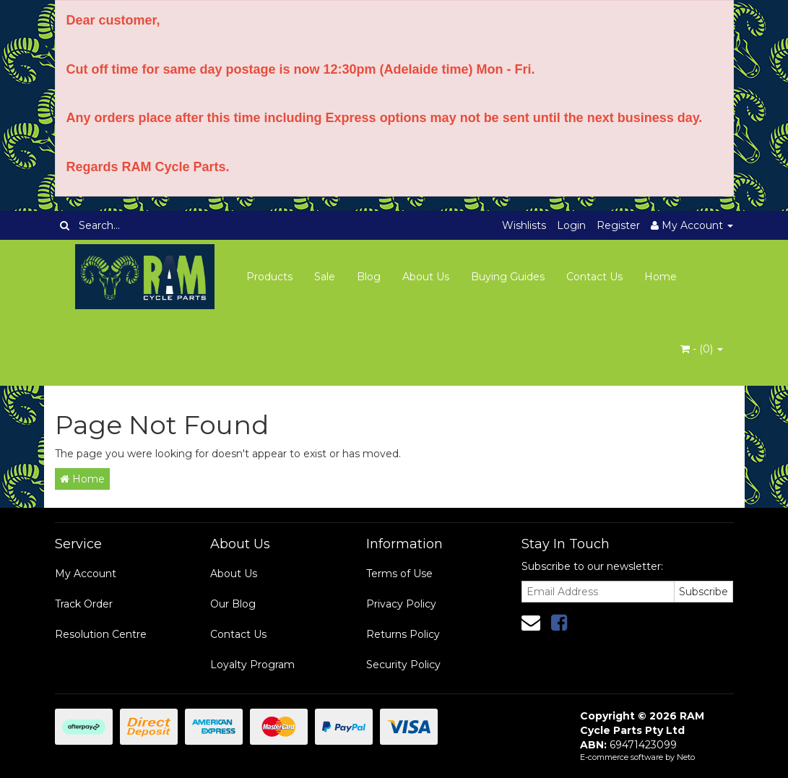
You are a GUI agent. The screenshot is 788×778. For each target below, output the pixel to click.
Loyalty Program (252, 664)
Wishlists (524, 225)
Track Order (84, 603)
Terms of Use (399, 573)
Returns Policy (403, 634)
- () (701, 348)
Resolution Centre (101, 634)
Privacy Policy (401, 603)
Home (660, 276)
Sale (324, 276)
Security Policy (403, 664)
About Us (425, 276)
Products (269, 276)
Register (618, 225)
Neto (686, 757)
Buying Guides (508, 276)
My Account (85, 573)
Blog (369, 276)
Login (571, 225)
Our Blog (233, 603)
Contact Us (594, 276)
